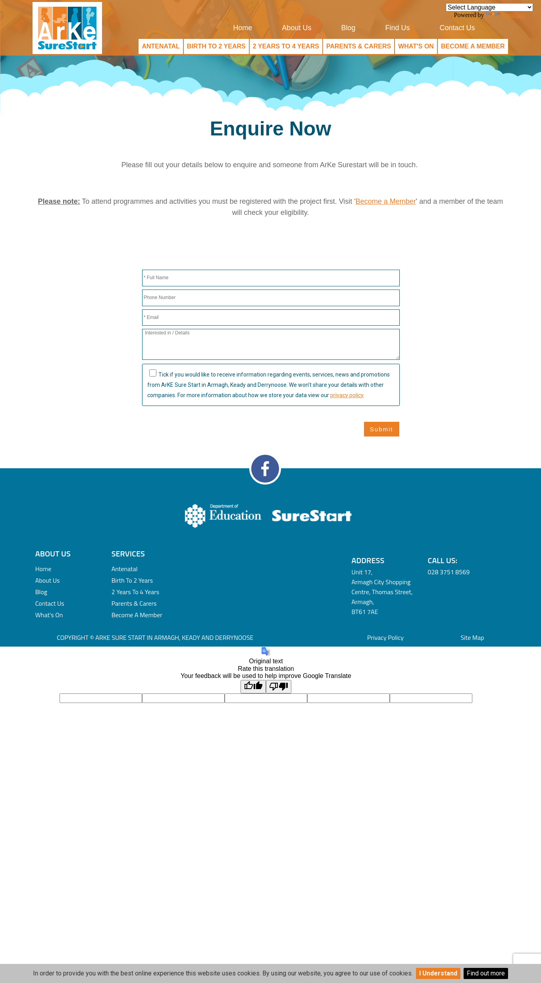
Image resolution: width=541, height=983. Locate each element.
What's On (416, 46)
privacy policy (346, 395)
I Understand (438, 973)
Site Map (472, 637)
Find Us (397, 28)
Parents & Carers (358, 46)
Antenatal (160, 46)
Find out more (486, 973)
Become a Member (473, 46)
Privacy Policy (385, 637)
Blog (348, 28)
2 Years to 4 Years (286, 46)
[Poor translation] (278, 686)
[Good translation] (253, 686)
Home (242, 28)
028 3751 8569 (449, 572)
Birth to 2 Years (216, 46)
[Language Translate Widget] (489, 7)
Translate (505, 15)
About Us (296, 28)
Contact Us (457, 28)
